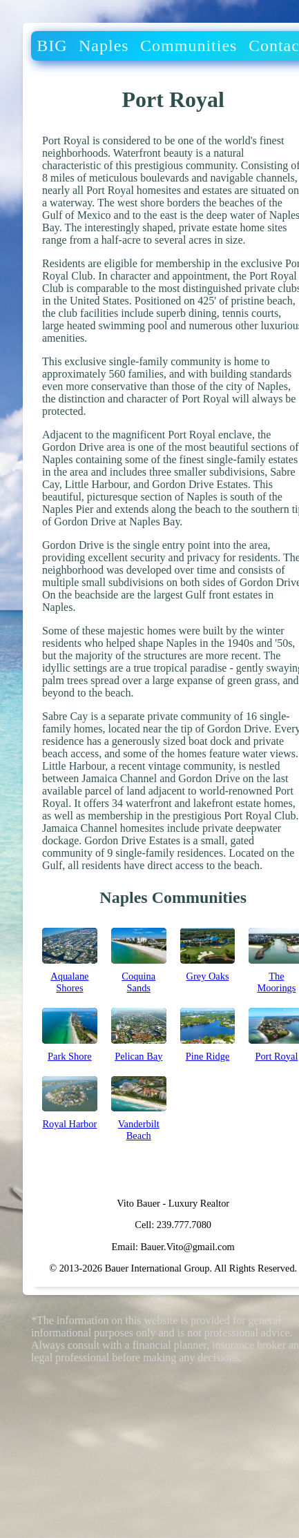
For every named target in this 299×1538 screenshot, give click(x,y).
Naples (104, 46)
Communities (188, 46)
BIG (52, 46)
